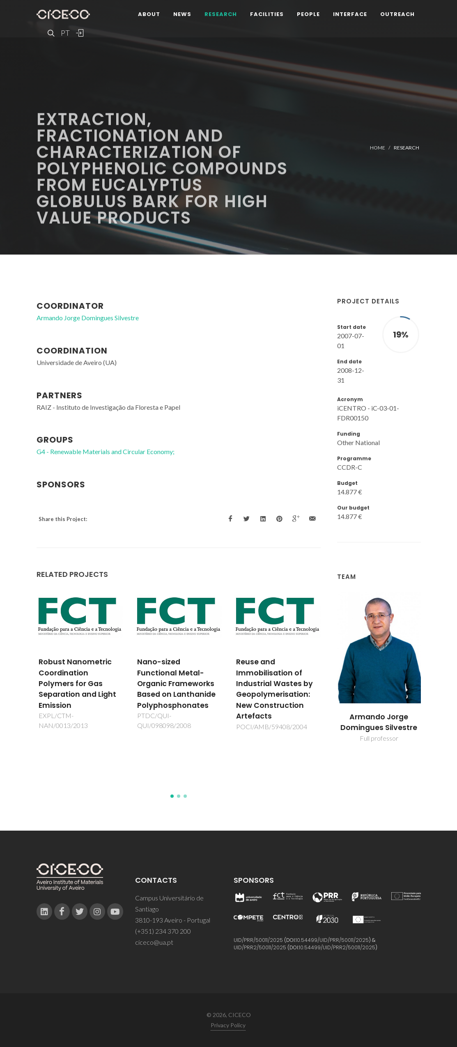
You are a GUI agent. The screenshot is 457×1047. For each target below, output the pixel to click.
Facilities (267, 14)
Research (220, 14)
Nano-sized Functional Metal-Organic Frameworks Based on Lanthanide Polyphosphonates (176, 683)
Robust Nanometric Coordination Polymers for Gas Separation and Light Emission (77, 683)
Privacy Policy (228, 1025)
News (182, 14)
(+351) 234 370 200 (163, 931)
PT (65, 33)
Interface (350, 14)
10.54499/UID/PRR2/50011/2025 (337, 947)
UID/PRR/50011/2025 (258, 940)
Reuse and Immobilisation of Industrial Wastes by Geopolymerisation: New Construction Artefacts (274, 689)
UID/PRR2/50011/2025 (260, 947)
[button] (172, 796)
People (308, 14)
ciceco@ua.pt (154, 942)
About (149, 14)
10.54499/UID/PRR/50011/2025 (332, 940)
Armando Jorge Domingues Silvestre (378, 722)
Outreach (397, 14)
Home (377, 148)
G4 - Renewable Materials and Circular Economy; (106, 451)
